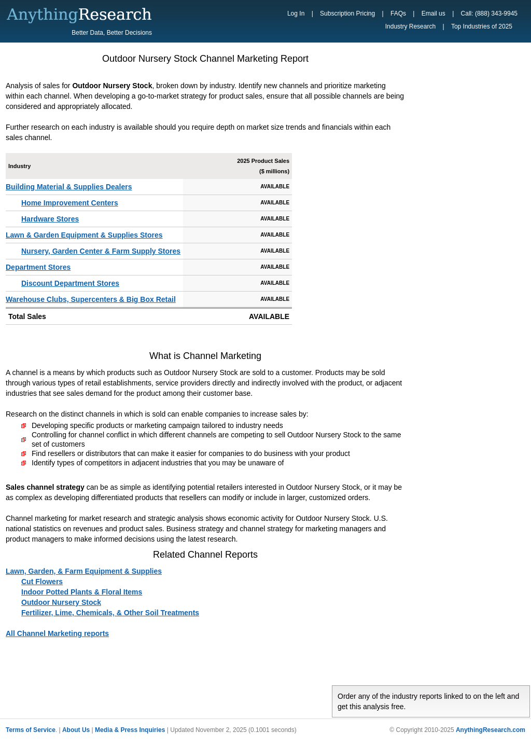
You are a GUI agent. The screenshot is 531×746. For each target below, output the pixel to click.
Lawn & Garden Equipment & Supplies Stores (84, 235)
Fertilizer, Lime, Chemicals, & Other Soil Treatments (110, 613)
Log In (295, 13)
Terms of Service (30, 730)
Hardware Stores (50, 219)
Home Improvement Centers (69, 203)
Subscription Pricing (347, 13)
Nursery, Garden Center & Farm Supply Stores (100, 251)
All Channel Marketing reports (57, 633)
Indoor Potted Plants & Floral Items (81, 592)
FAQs (398, 13)
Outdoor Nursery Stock (61, 602)
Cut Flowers (42, 581)
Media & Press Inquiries (130, 730)
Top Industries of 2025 (481, 26)
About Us (76, 730)
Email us (433, 13)
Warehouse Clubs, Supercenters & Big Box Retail (91, 299)
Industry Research (410, 26)
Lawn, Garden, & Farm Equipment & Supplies (84, 571)
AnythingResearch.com (490, 730)
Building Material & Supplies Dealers (69, 187)
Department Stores (38, 267)
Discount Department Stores (70, 283)
